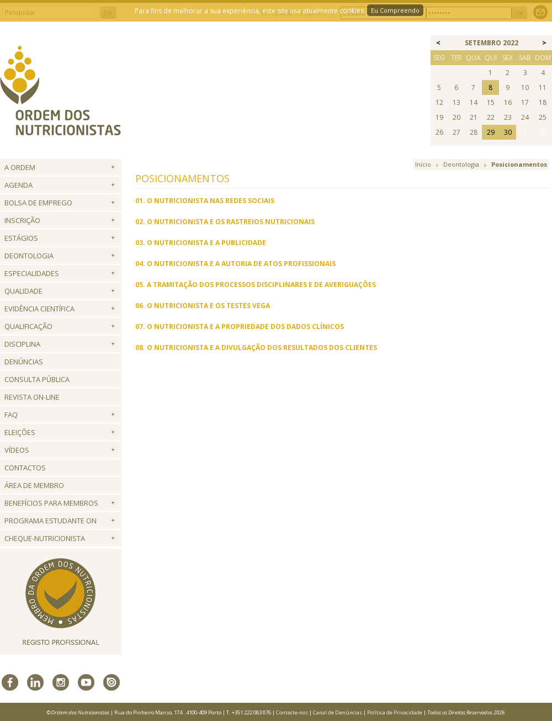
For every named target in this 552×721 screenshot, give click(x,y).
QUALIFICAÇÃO (28, 326)
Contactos (25, 468)
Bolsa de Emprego (38, 203)
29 (491, 132)
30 (508, 132)
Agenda (18, 185)
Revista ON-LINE (32, 397)
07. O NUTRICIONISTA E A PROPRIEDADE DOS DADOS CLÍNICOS (239, 326)
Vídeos (16, 450)
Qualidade (23, 291)
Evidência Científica (39, 309)
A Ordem (19, 167)
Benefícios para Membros (51, 503)
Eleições (19, 432)
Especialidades (31, 273)
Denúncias (23, 362)
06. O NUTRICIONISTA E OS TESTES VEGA (202, 305)
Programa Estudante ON (50, 521)
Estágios (21, 238)
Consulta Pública (37, 379)
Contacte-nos (292, 712)
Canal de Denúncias (337, 712)
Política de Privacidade (394, 712)
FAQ (11, 415)
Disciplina (22, 344)
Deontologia (29, 256)
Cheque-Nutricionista (44, 538)
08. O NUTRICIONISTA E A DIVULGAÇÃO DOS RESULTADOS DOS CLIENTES (256, 347)
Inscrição (22, 220)
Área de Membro (34, 485)
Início (423, 164)
